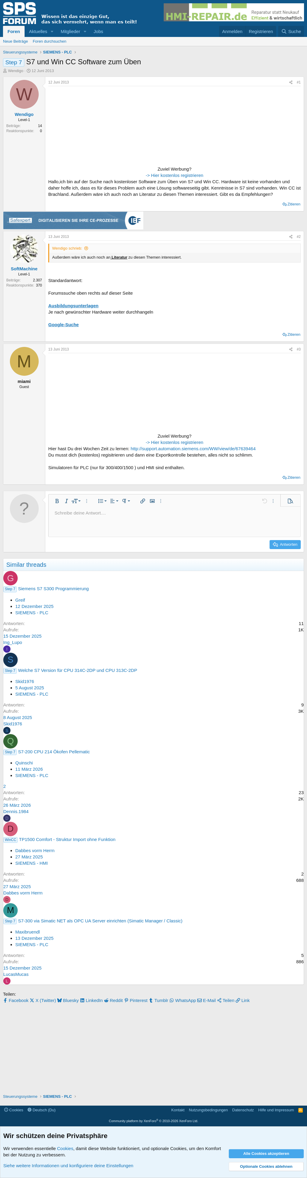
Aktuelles (38, 31)
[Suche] (291, 31)
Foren (13, 31)
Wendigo (15, 70)
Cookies (13, 1110)
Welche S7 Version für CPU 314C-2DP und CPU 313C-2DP (77, 670)
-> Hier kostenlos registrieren (174, 175)
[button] (52, 31)
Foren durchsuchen (49, 41)
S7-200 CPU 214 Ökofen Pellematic (54, 751)
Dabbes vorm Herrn (35, 850)
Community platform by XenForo (153, 1121)
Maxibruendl (27, 931)
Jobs (98, 31)
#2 (299, 237)
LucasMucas (15, 974)
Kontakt (177, 1110)
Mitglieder (70, 31)
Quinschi (24, 762)
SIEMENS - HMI (31, 863)
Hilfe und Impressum (276, 1110)
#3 (299, 349)
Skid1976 (24, 681)
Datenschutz (243, 1110)
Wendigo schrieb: (67, 248)
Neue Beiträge (15, 41)
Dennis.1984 (15, 811)
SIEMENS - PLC (31, 612)
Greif (20, 600)
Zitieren (294, 204)
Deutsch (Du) (41, 1110)
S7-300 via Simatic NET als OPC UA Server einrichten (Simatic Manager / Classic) (100, 920)
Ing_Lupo (12, 642)
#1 (299, 82)
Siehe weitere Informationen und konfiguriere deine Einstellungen (68, 1165)
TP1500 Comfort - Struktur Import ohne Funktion (67, 839)
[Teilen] (291, 82)
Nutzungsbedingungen (208, 1110)
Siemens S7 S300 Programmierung (53, 588)
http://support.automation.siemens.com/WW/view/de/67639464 (193, 448)
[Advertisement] (85, 126)
